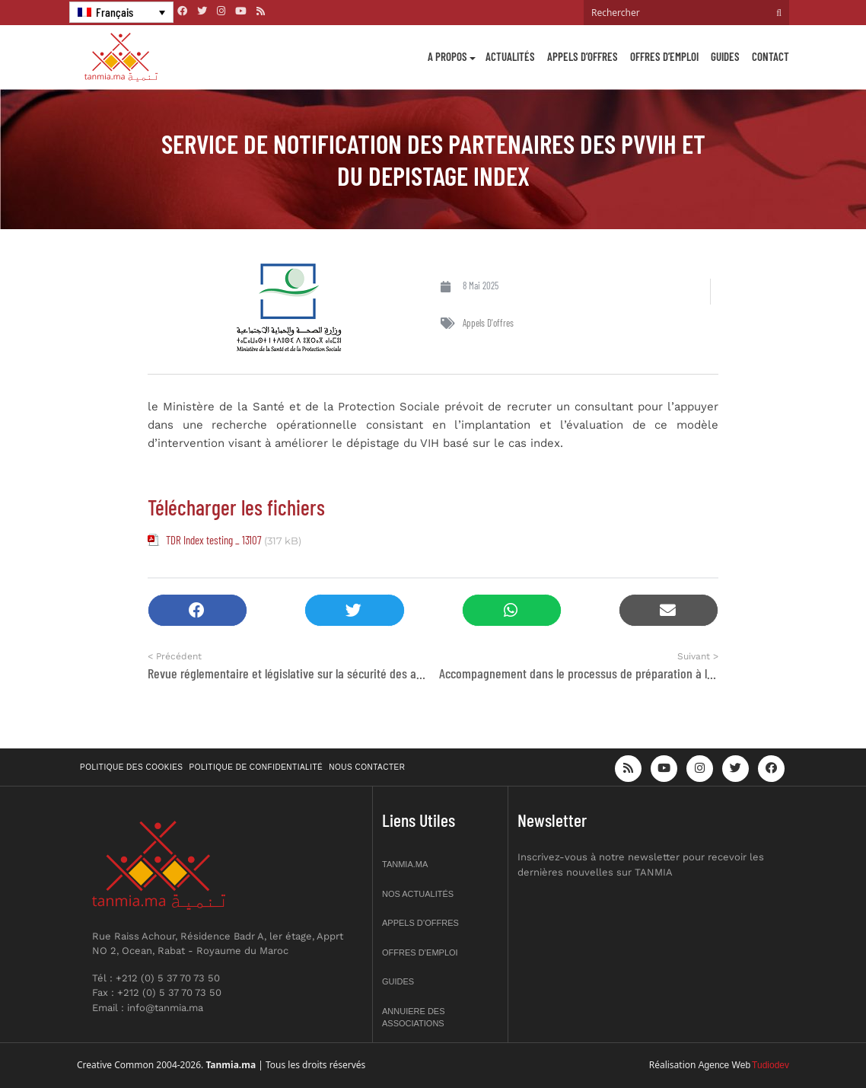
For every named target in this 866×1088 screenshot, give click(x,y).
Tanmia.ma (405, 864)
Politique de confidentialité (256, 767)
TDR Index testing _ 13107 (213, 540)
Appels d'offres (488, 323)
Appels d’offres (582, 56)
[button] (197, 610)
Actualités (510, 56)
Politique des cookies (131, 767)
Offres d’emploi (664, 56)
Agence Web (725, 1065)
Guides (725, 56)
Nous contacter (367, 767)
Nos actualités (418, 893)
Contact (770, 56)
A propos (447, 56)
